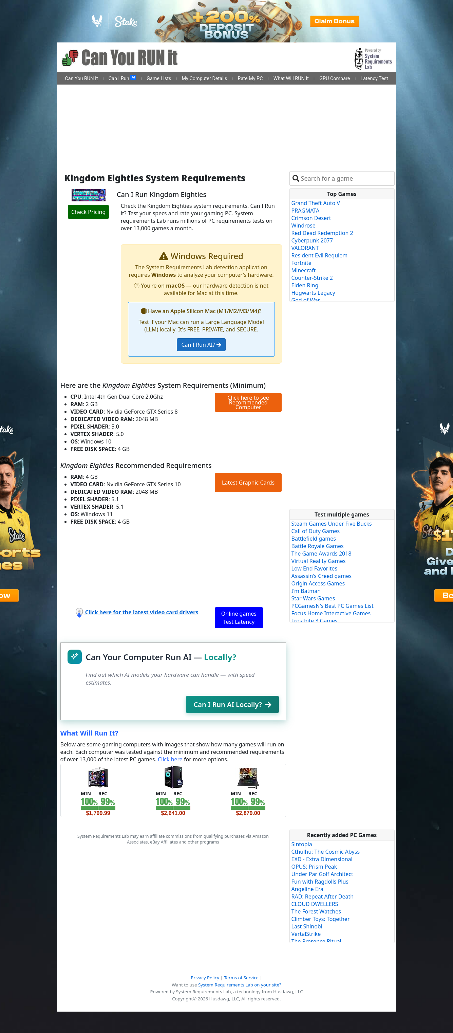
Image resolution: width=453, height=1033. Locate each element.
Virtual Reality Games (318, 561)
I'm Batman (306, 591)
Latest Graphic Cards (248, 482)
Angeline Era (307, 889)
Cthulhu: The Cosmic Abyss (325, 851)
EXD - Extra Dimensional (322, 859)
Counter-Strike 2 (312, 278)
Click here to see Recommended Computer (248, 402)
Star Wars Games (313, 598)
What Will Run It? (89, 733)
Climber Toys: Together (320, 919)
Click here (170, 759)
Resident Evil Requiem (319, 255)
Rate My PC (250, 78)
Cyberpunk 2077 (312, 240)
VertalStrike (306, 934)
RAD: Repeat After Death (322, 896)
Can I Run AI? (201, 344)
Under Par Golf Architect (322, 874)
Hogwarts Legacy (313, 292)
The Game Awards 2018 (321, 553)
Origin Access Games (318, 583)
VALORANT (305, 248)
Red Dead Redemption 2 (322, 233)
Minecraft (303, 270)
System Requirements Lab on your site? (239, 985)
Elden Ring (305, 285)
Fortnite (301, 263)
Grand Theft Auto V (315, 203)
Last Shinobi (306, 926)
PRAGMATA (305, 210)
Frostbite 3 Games (314, 620)
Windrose (303, 225)
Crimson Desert (311, 218)
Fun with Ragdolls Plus (320, 881)
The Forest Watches (316, 911)
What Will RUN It (291, 78)
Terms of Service (241, 978)
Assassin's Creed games (321, 576)
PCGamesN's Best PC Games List (332, 606)
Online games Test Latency (239, 618)
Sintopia (301, 844)
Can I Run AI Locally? (232, 704)
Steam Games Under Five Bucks (331, 523)
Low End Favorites (314, 568)
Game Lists (159, 78)
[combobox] (346, 178)
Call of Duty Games (315, 531)
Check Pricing (88, 212)
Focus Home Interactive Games (331, 613)
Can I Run (122, 78)
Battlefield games (313, 538)
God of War (305, 300)
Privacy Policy (205, 978)
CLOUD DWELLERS (314, 904)
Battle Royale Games (317, 546)
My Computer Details (204, 78)
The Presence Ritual (316, 941)
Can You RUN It (81, 78)
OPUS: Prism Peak (314, 866)
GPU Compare (334, 78)
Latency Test (374, 78)
